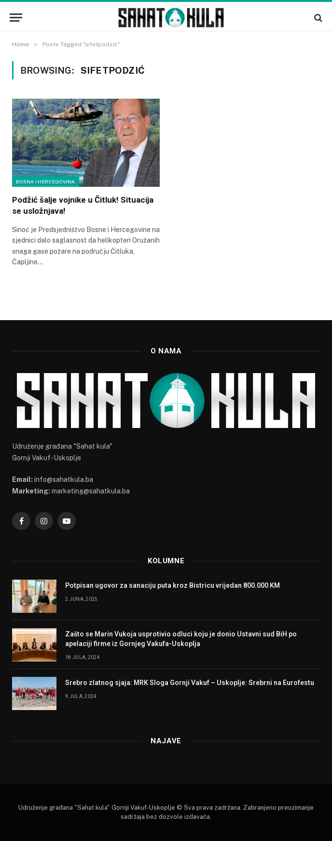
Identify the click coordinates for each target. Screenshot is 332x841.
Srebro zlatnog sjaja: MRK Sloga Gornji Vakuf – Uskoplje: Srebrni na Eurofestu (189, 682)
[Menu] (16, 17)
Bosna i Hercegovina (45, 181)
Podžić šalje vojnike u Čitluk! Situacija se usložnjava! (82, 205)
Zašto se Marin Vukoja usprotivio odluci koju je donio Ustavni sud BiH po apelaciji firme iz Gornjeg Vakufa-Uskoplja (181, 638)
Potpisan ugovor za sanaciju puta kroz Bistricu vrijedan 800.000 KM (172, 585)
